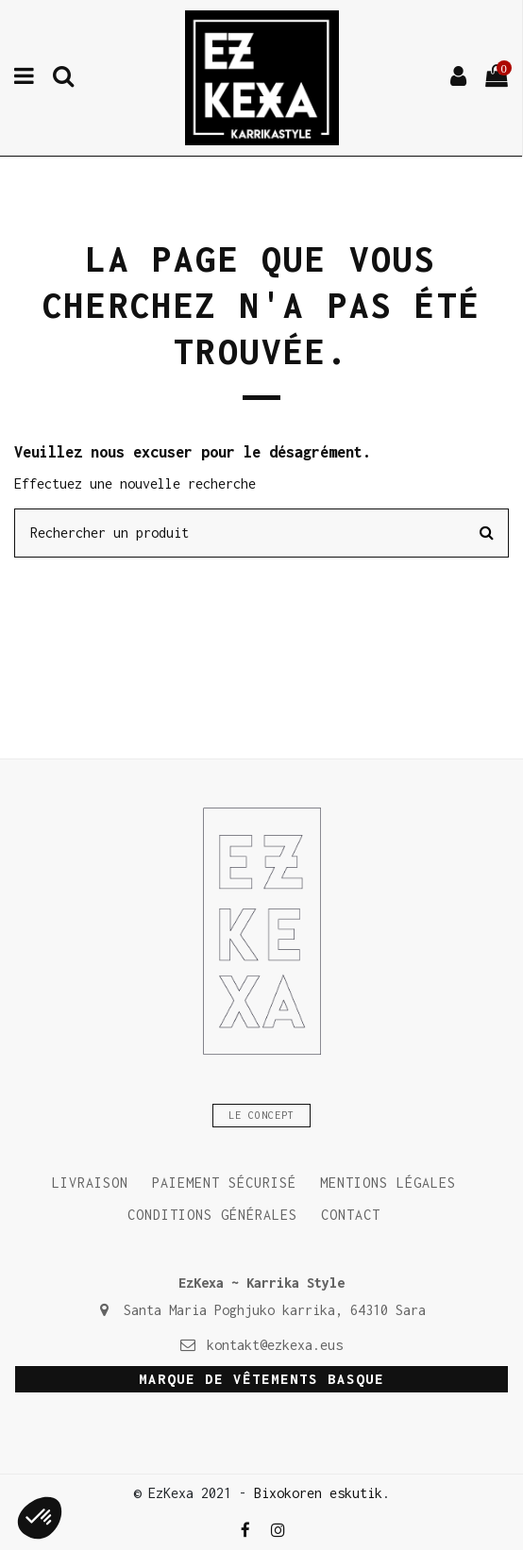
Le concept (261, 1116)
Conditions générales (212, 1215)
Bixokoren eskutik (318, 1493)
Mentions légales (388, 1183)
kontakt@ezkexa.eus (275, 1345)
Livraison (90, 1183)
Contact (350, 1215)
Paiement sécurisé (224, 1183)
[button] (39, 1518)
